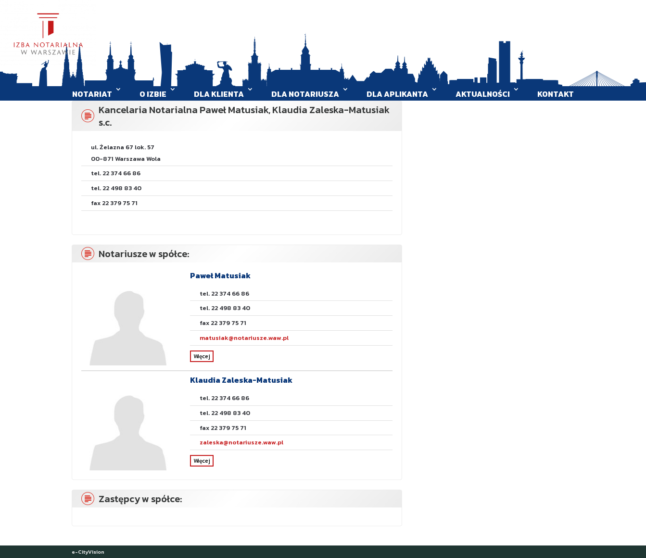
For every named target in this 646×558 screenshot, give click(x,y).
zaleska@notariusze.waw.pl (241, 442)
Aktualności (483, 94)
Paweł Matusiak (220, 275)
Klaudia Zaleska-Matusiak (241, 380)
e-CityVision (88, 552)
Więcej (201, 356)
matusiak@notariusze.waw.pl (244, 337)
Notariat (92, 94)
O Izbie (152, 94)
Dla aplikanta (397, 94)
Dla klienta (219, 94)
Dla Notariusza (305, 94)
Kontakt (555, 94)
